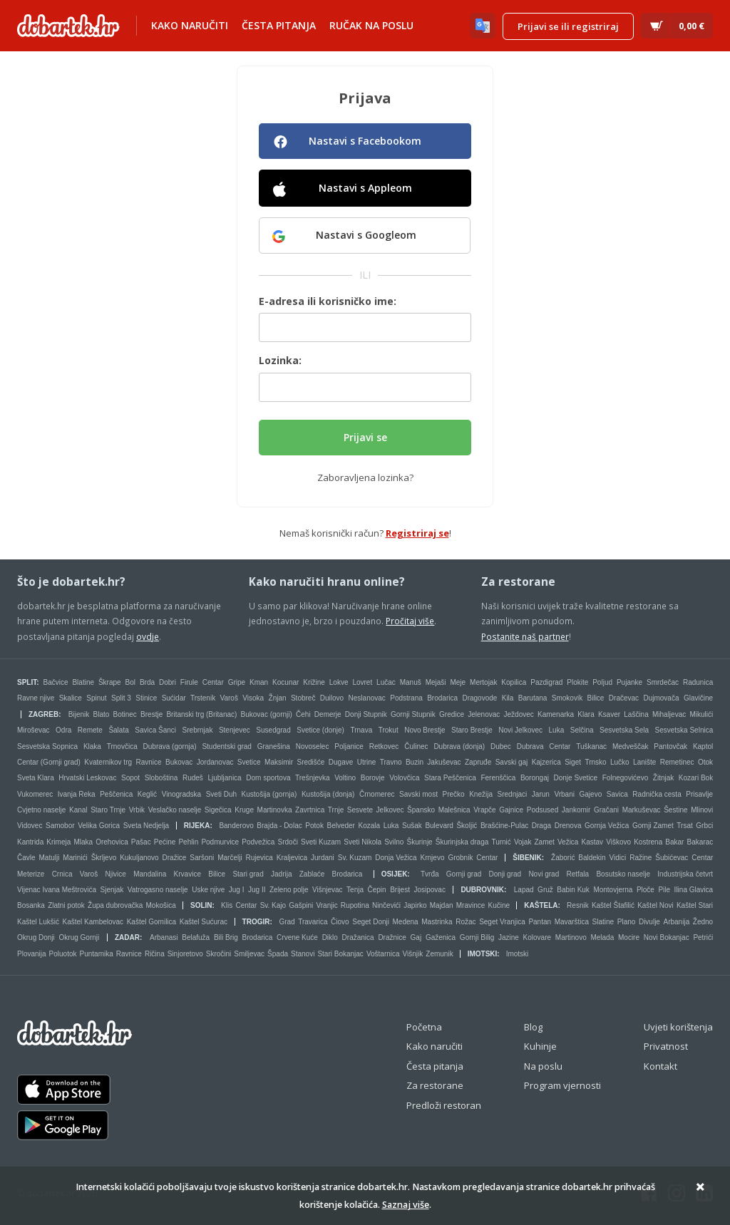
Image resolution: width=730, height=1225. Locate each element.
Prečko (454, 794)
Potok (314, 825)
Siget (573, 762)
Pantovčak (670, 746)
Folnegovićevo (625, 778)
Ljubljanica (224, 778)
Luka (557, 730)
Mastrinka (436, 922)
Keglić (147, 794)
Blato (101, 714)
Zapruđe (478, 762)
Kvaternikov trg (108, 762)
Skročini (219, 954)
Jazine (508, 937)
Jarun (541, 794)
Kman (259, 682)
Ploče (645, 890)
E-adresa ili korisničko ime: (327, 301)
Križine (314, 682)
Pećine (165, 842)
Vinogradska (181, 794)
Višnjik (413, 954)
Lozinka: (280, 360)
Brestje (151, 714)
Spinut (96, 698)
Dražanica (358, 937)
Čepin (376, 890)
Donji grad (505, 874)
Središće (310, 762)
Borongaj (534, 778)
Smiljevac (249, 954)
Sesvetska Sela (624, 730)
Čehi (303, 714)
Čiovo (340, 922)
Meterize (30, 874)
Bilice (596, 698)
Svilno (393, 842)
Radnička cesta (656, 794)
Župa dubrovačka (115, 905)
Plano (626, 922)
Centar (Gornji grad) (49, 762)
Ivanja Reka (77, 794)
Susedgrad (273, 730)
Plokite (577, 682)
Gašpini (301, 905)
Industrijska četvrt (685, 874)
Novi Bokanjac (666, 937)
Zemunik (439, 954)
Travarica (312, 922)
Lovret (362, 682)
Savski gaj (511, 762)
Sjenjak (111, 890)
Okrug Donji (36, 937)
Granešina (273, 746)
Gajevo (591, 794)
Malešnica (454, 810)
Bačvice (55, 682)
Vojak (522, 842)
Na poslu (543, 1066)
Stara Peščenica (450, 778)
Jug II (256, 890)
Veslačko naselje (175, 810)
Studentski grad (227, 746)
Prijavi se (365, 437)
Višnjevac (327, 890)
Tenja (355, 890)
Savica (617, 794)
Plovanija (31, 954)
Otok (705, 762)
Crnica (62, 874)
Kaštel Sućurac (203, 922)
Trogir (256, 922)
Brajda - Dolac (279, 825)
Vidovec (29, 825)
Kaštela (540, 905)
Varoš (229, 698)
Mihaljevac (669, 714)
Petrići (703, 937)
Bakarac (700, 842)
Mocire (628, 937)
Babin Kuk (573, 890)
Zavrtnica (309, 810)
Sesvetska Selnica (684, 730)
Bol (130, 682)
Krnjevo (433, 858)
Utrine (366, 762)
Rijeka (197, 825)
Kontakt (660, 1066)
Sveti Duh (221, 794)
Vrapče (484, 810)
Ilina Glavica (693, 890)
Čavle (26, 858)
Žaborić (563, 858)
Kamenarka (556, 714)
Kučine (499, 905)
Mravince (470, 905)
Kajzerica (546, 762)
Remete (90, 730)
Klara (585, 714)
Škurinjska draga (462, 842)
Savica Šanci (155, 730)
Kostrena (648, 842)
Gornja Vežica (607, 825)
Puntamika (96, 954)
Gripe (236, 682)
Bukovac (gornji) (266, 714)
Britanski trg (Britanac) (201, 714)
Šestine (675, 810)
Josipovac (429, 890)
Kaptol (703, 746)
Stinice (146, 698)
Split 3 (121, 698)
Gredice (451, 714)
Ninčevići (386, 905)
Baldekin (591, 858)
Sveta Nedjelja (146, 825)
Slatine (603, 922)
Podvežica (258, 842)
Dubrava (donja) (459, 746)
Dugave (341, 762)
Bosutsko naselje (623, 874)
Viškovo (618, 842)
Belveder (340, 825)
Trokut (389, 730)
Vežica (567, 842)
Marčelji (229, 858)
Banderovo (236, 825)
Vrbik (137, 810)
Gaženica (441, 937)
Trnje (336, 810)
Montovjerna (612, 890)
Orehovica (112, 842)
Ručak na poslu (371, 25)
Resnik (578, 905)
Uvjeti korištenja (678, 1026)
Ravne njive (35, 698)
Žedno (703, 922)
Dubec (500, 746)
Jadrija (281, 874)
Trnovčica (122, 746)
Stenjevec (234, 730)
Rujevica (259, 858)
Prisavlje (699, 794)
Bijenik (78, 714)
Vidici (618, 858)
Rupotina (355, 905)
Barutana (533, 698)
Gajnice (511, 810)
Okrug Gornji (79, 937)
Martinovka (274, 810)
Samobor (60, 825)
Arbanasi (164, 937)
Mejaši (436, 682)
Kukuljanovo (139, 858)
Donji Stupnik (366, 714)
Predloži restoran (443, 1105)
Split (26, 682)
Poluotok (63, 954)
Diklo (330, 937)
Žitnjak (663, 778)
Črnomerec (376, 794)
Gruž (545, 890)
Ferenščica (497, 778)
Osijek (394, 874)
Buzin (414, 762)
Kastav (593, 842)
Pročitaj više (410, 620)
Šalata (118, 730)
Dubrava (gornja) (170, 746)
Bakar (674, 842)
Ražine (640, 858)
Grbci (704, 825)
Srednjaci (513, 794)
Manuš (410, 682)
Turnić (500, 842)
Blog (533, 1026)
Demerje (327, 714)
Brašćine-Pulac (504, 825)
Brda (147, 682)
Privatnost (666, 1046)
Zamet (545, 842)
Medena (405, 922)
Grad (286, 922)
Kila (508, 698)
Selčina (582, 730)
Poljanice (349, 746)
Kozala (370, 825)
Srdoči (288, 842)
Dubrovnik (482, 890)
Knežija (481, 794)
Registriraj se (417, 533)
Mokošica (161, 905)
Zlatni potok (66, 905)
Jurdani (322, 858)
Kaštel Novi (655, 905)
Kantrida (30, 842)
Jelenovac (484, 714)
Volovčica (404, 778)
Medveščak (630, 746)
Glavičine (698, 698)
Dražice (175, 858)
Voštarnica (383, 954)
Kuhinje (540, 1046)
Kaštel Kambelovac (93, 922)
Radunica (698, 682)
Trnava (361, 730)
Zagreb (43, 714)
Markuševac (641, 810)
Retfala (577, 874)
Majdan (441, 905)
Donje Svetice (575, 778)
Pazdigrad (546, 682)
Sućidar (174, 698)
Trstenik (202, 698)
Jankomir (576, 810)
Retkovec (384, 746)
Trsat (684, 825)
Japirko (414, 905)
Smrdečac (663, 682)
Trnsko (595, 762)
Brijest (400, 890)
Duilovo (332, 698)
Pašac (141, 842)
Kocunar (285, 682)
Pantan (539, 922)
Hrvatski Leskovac (87, 778)
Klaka (92, 746)
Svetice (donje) (320, 730)
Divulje (649, 922)
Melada (602, 937)
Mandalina (149, 874)
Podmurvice (220, 842)
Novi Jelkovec (520, 730)
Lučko (619, 762)
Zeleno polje (288, 890)
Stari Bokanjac (340, 954)
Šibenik (527, 858)
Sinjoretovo (185, 954)
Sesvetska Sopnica (47, 746)
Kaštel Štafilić (613, 905)
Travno (391, 762)
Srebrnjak (197, 730)
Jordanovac (215, 762)
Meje (458, 682)
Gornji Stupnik (413, 714)
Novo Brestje (424, 730)
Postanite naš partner (525, 636)
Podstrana (406, 698)
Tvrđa (430, 874)
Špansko (421, 810)
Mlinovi (702, 810)
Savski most (418, 794)
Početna (424, 1026)
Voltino (345, 778)
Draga (541, 825)
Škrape (109, 682)
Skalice (70, 698)
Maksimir (278, 762)
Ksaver (609, 714)
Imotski (483, 954)
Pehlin (188, 842)
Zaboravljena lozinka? (365, 477)
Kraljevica (292, 858)
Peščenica (116, 794)
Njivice (115, 874)
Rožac (465, 922)
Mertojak (483, 682)
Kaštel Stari (695, 905)
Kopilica (513, 682)
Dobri (167, 682)
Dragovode (479, 698)
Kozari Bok (696, 778)
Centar (213, 682)
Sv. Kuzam (355, 858)
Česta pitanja (279, 25)
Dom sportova (268, 778)
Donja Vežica (395, 858)
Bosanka (31, 905)
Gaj (416, 937)
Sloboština (161, 778)
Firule (189, 682)
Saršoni (202, 858)
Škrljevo (104, 858)
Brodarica (442, 698)
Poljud (602, 682)
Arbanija (677, 922)
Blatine (83, 682)
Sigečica (218, 810)
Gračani (606, 810)
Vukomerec (35, 794)
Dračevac (624, 698)
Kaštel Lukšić (38, 922)
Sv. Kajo (273, 905)
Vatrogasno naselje (158, 890)
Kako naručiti (189, 25)
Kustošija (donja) (328, 794)
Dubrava (530, 746)
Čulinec (416, 746)
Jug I (237, 890)
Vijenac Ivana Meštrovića (56, 890)
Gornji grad (463, 874)
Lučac (386, 682)
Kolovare (537, 937)
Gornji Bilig (477, 937)
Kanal (78, 810)
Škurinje (420, 842)
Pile (664, 890)
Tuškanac (591, 746)
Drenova (568, 825)
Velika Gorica (99, 825)
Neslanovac (367, 698)
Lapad (524, 890)
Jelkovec (390, 810)
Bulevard (439, 825)
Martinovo (571, 937)
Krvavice (187, 874)
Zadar (127, 937)
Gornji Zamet (653, 825)
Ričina (155, 954)
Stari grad (247, 874)
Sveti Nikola (362, 842)
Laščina (636, 714)
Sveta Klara (35, 778)
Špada (277, 954)
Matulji (48, 858)
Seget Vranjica (502, 922)
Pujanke (629, 682)
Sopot (130, 778)
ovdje (147, 636)
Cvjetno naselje (41, 810)
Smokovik (567, 698)
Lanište (644, 762)
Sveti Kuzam (321, 842)
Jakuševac (444, 762)
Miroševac (33, 730)
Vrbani (564, 794)
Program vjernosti (562, 1085)
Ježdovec (519, 714)
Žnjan (278, 698)
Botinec (125, 714)
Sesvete (360, 810)
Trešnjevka (312, 778)
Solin (201, 905)
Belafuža (196, 937)
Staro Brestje (472, 730)
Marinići (75, 858)
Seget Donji (370, 922)
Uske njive (208, 890)
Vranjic (326, 905)
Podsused (542, 810)
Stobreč (303, 698)
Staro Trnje (108, 810)
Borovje (373, 778)
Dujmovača (661, 698)
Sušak (412, 825)
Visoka (253, 698)
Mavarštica (572, 922)
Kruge (244, 810)
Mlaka (83, 842)
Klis (226, 905)
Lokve (339, 682)
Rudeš (192, 778)
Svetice (249, 762)
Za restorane (434, 1085)
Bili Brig (226, 937)
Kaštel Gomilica (151, 922)
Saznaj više (405, 1205)
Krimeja (58, 842)
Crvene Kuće (297, 937)
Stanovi (302, 954)
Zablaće (312, 874)
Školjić (466, 825)
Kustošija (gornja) (269, 794)
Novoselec (312, 746)
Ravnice (148, 762)
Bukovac (178, 762)
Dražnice (392, 937)
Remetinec (677, 762)
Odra (63, 730)
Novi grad (543, 874)
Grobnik (460, 858)
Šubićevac (671, 858)
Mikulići (701, 714)
